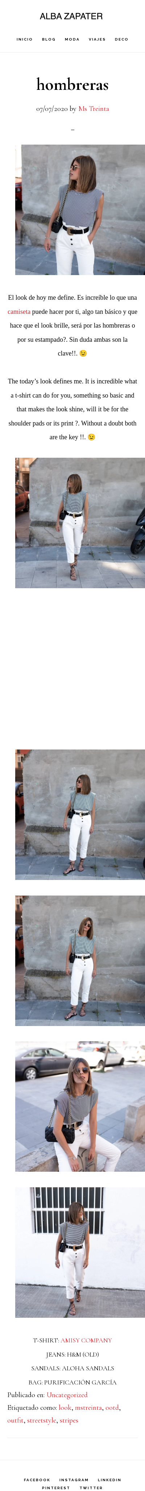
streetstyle (41, 1420)
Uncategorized (67, 1395)
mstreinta (88, 1407)
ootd (112, 1407)
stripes (69, 1420)
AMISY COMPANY (86, 1340)
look (65, 1407)
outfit (15, 1420)
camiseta (20, 311)
